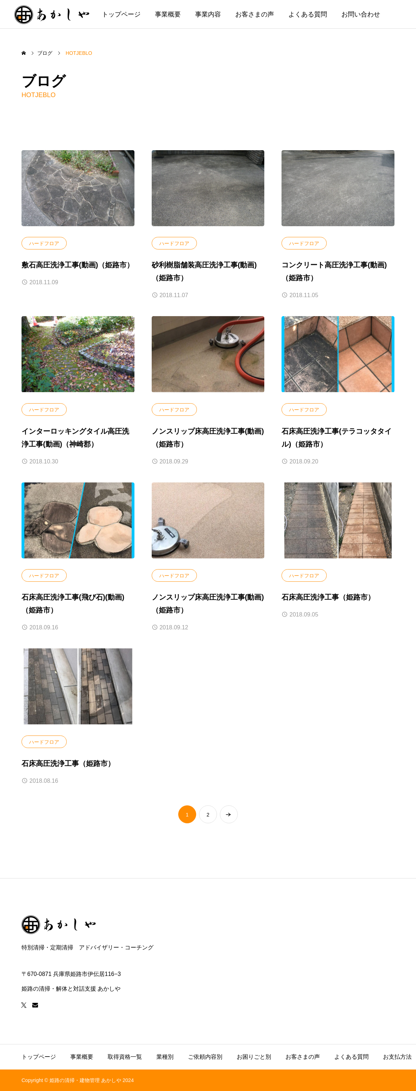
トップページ (121, 14)
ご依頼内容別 (205, 1057)
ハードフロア (44, 244)
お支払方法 (397, 1057)
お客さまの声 (254, 14)
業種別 (165, 1057)
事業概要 (168, 14)
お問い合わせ (360, 14)
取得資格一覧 (125, 1057)
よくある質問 (307, 14)
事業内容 (208, 14)
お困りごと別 (254, 1057)
